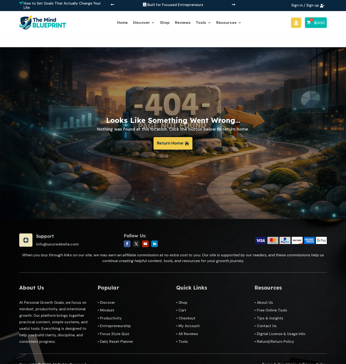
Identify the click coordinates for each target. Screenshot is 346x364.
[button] (112, 5)
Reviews (183, 22)
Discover (141, 22)
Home (122, 22)
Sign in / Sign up (305, 5)
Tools (201, 22)
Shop (165, 22)
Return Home (170, 130)
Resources (226, 22)
